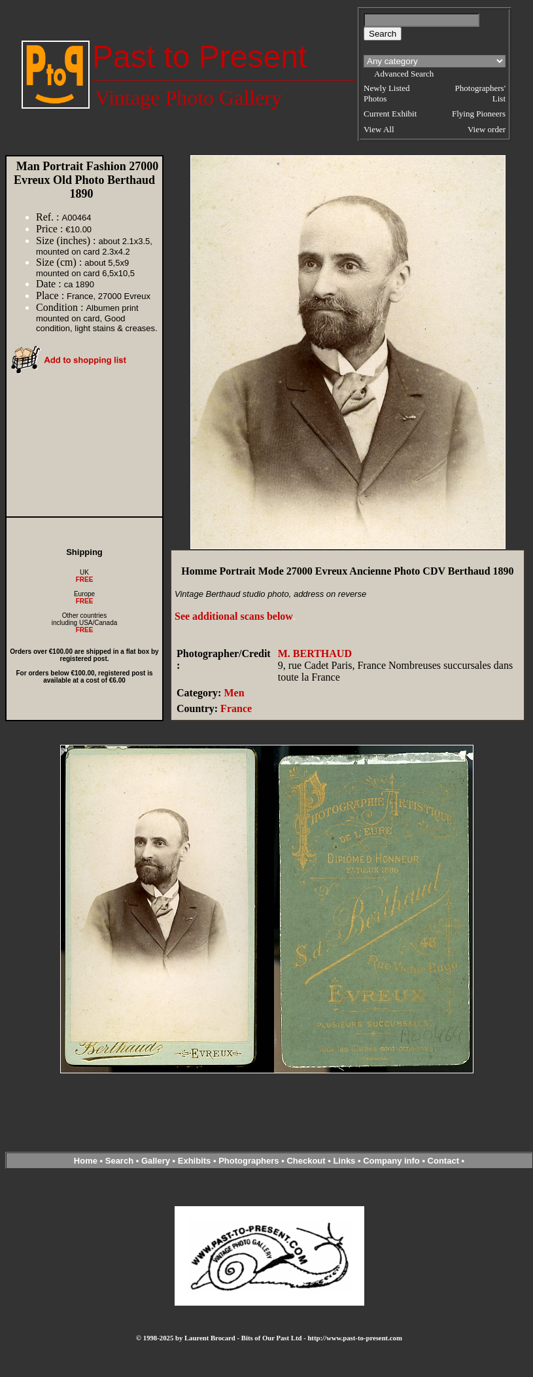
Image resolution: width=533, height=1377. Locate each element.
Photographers (248, 1161)
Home (85, 1161)
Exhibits (194, 1161)
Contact (443, 1161)
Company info (392, 1161)
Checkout (305, 1161)
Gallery (155, 1161)
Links (344, 1161)
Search (119, 1161)
